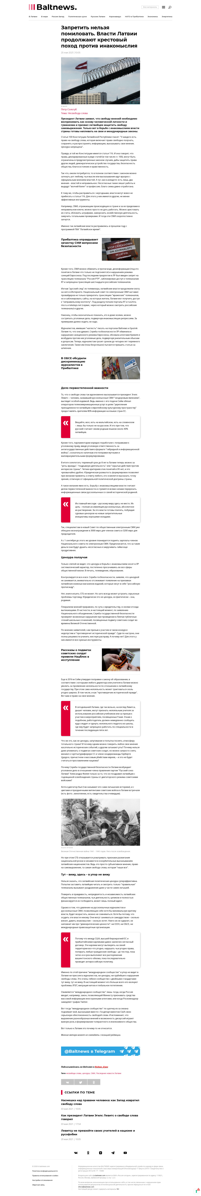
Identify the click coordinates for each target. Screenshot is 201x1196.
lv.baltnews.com (99, 1175)
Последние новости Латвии (108, 1073)
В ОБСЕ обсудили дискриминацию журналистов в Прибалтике (73, 363)
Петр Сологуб (69, 109)
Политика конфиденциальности (45, 1171)
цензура (86, 1073)
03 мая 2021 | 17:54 (71, 1124)
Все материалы (150, 7)
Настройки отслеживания (42, 1180)
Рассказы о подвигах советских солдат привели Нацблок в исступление (76, 655)
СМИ (93, 1073)
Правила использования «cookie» (45, 1175)
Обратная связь (38, 1185)
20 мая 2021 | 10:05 (71, 1139)
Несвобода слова (78, 113)
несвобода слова (73, 1073)
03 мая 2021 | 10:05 (71, 1109)
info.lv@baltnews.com (86, 1187)
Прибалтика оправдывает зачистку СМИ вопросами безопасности (79, 243)
